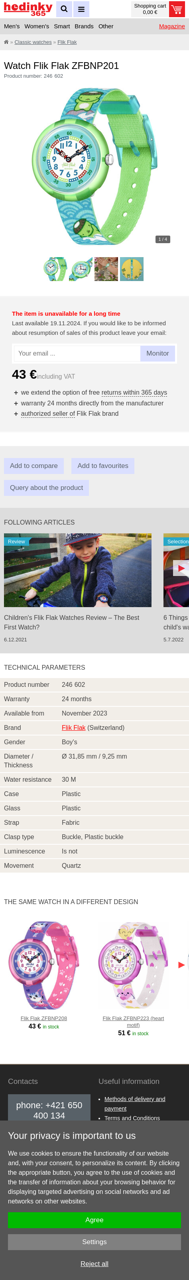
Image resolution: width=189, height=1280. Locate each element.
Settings (94, 1242)
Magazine (172, 26)
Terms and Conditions (132, 1118)
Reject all (94, 1264)
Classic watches (32, 42)
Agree (94, 1220)
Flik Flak (67, 42)
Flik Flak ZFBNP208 (44, 1018)
